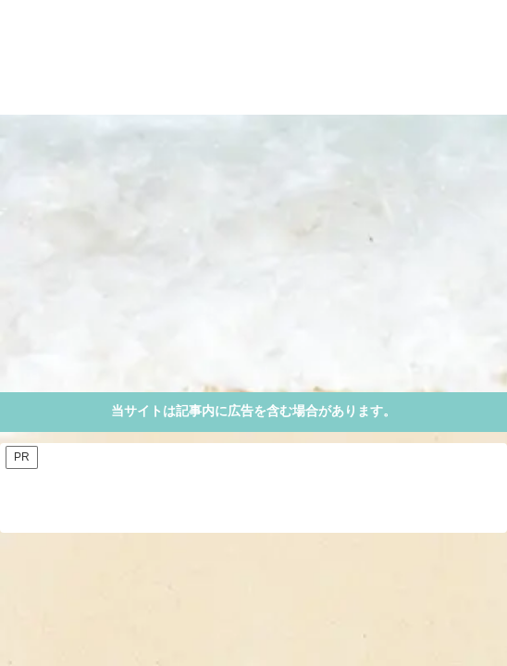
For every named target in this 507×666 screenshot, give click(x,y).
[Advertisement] (253, 253)
